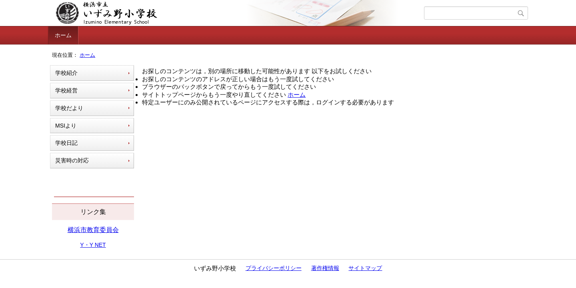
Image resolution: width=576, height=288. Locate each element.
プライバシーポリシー (274, 268)
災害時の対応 (72, 160)
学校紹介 (66, 73)
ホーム (63, 35)
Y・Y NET (93, 245)
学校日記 (66, 143)
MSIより (65, 125)
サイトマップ (365, 268)
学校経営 (66, 90)
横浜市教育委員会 (93, 229)
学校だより (69, 108)
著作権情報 (325, 268)
